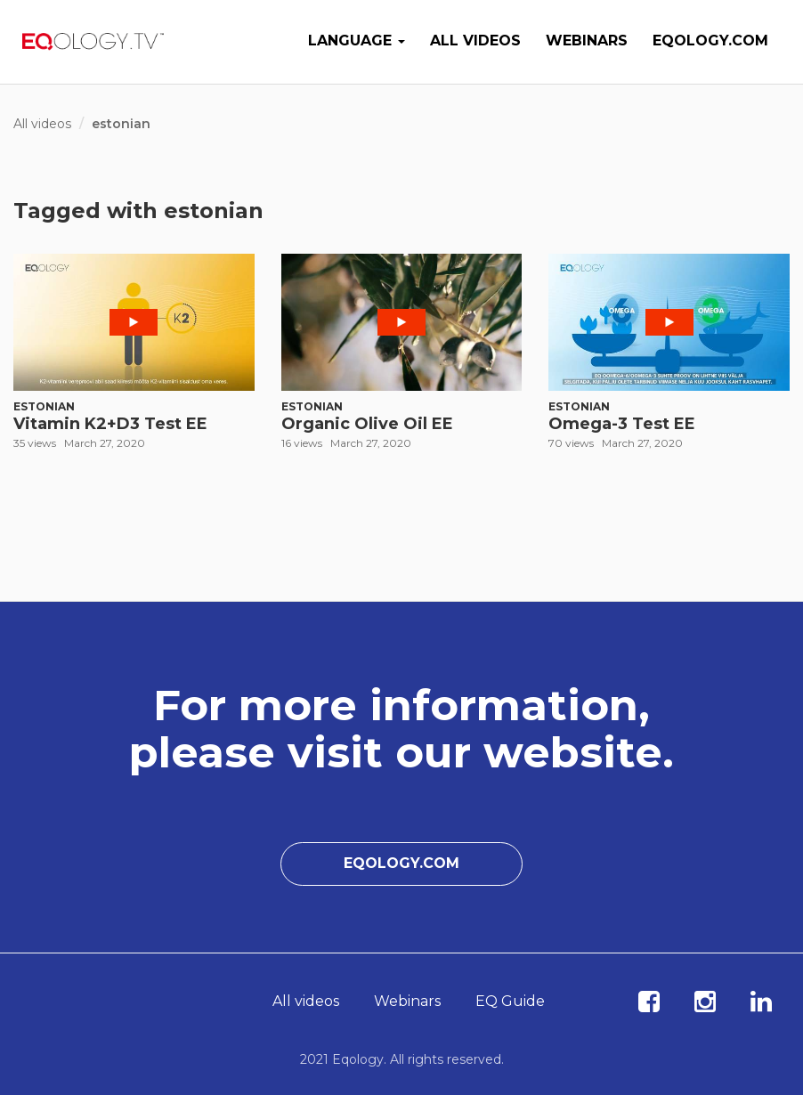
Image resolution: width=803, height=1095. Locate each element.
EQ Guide (510, 1001)
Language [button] (356, 40)
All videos (475, 40)
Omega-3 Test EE (621, 424)
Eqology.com (710, 40)
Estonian (44, 406)
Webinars (587, 40)
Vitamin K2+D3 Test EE (110, 424)
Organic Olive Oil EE (367, 424)
